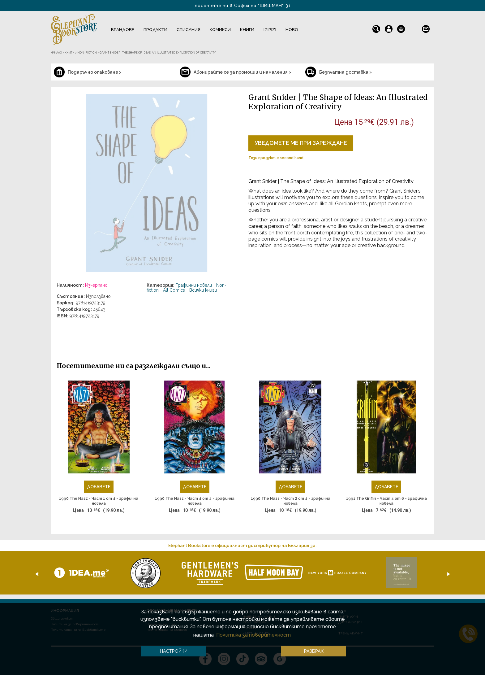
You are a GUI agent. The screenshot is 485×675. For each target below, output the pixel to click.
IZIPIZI (270, 29)
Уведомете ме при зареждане (301, 143)
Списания (188, 29)
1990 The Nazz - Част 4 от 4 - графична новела (194, 501)
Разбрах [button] (314, 651)
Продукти (155, 29)
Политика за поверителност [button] (253, 635)
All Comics (174, 290)
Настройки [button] (173, 651)
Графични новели (194, 285)
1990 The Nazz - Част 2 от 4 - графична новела (290, 501)
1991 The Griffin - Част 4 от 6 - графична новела (386, 501)
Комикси (220, 29)
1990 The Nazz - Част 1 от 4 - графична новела (98, 501)
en (413, 27)
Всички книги (203, 290)
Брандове (122, 29)
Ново (291, 29)
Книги (247, 29)
